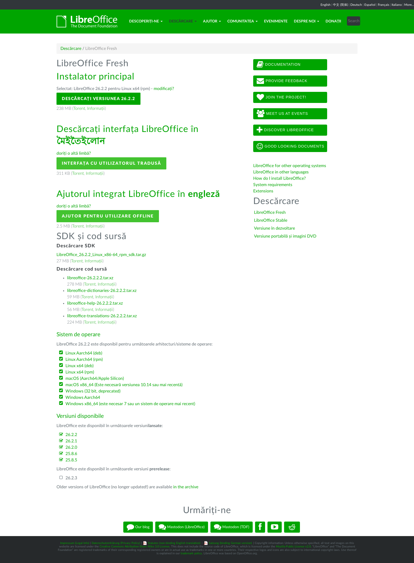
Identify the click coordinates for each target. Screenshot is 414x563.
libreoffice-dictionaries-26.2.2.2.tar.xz (102, 290)
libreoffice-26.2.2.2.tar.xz (90, 278)
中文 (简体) (340, 4)
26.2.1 (71, 441)
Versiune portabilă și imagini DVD (285, 236)
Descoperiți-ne (146, 21)
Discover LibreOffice (285, 130)
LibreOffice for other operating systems (289, 166)
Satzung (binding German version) (230, 543)
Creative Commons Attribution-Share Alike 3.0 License (135, 546)
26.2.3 (71, 478)
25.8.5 (71, 460)
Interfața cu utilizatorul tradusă (111, 163)
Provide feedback (282, 81)
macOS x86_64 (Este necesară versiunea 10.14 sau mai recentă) (123, 385)
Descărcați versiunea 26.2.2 (98, 99)
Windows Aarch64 (82, 397)
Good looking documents (290, 146)
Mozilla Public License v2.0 (293, 546)
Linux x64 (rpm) (79, 372)
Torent (79, 108)
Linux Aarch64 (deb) (83, 353)
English (326, 4)
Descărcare (183, 21)
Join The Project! (281, 97)
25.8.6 (71, 454)
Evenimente (276, 21)
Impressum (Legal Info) (74, 543)
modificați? (164, 89)
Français (383, 4)
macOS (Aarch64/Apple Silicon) (94, 378)
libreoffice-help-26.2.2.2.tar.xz (95, 303)
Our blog (138, 527)
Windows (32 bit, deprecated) (92, 391)
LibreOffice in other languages (281, 172)
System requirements (273, 185)
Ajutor (212, 21)
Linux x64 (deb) (79, 366)
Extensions (263, 191)
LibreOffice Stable (270, 220)
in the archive (185, 487)
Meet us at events (282, 113)
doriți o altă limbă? (74, 153)
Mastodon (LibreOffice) (182, 527)
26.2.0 (71, 447)
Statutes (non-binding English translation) (174, 543)
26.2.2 (71, 435)
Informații (96, 108)
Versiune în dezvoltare (274, 228)
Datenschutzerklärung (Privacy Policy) (116, 543)
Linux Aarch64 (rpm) (84, 359)
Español (369, 4)
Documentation (278, 64)
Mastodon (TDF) (231, 527)
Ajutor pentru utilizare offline (108, 216)
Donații (333, 21)
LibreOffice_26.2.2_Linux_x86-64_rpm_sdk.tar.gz (101, 255)
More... (409, 4)
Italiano (397, 4)
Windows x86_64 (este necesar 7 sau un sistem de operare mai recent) (130, 404)
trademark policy (191, 553)
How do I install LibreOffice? (279, 178)
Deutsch (356, 4)
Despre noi (306, 21)
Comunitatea (242, 21)
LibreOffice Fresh (270, 212)
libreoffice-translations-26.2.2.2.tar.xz (102, 316)
